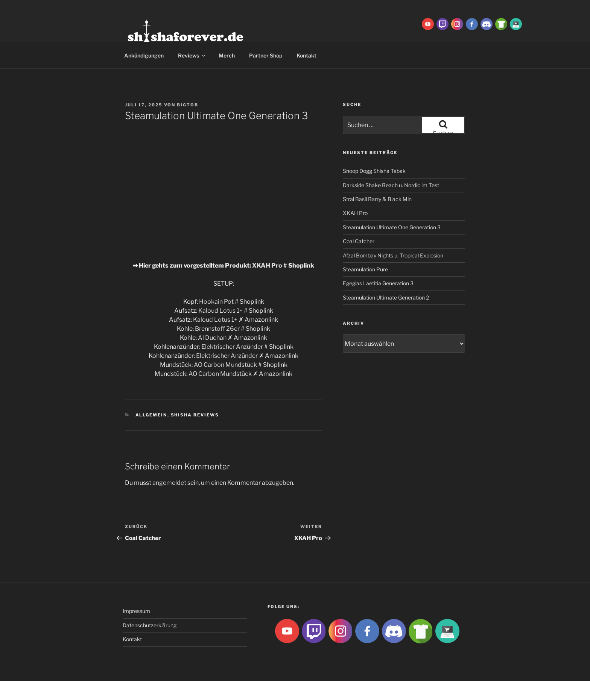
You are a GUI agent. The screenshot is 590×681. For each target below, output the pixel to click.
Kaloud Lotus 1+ (220, 310)
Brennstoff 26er (217, 328)
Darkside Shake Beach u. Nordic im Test (391, 185)
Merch (227, 55)
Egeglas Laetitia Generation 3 (378, 283)
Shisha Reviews (195, 415)
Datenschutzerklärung (149, 625)
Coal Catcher (358, 241)
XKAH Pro (267, 265)
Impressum (136, 611)
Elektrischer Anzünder (232, 346)
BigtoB (187, 104)
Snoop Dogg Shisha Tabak (374, 171)
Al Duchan (212, 337)
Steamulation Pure (365, 269)
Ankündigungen (144, 55)
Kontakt (306, 55)
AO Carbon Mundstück (225, 364)
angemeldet (169, 482)
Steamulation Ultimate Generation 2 (386, 297)
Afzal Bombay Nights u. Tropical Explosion (393, 255)
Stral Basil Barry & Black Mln (377, 199)
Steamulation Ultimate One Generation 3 (392, 227)
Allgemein (151, 415)
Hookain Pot (216, 301)
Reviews (192, 55)
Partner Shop (265, 55)
